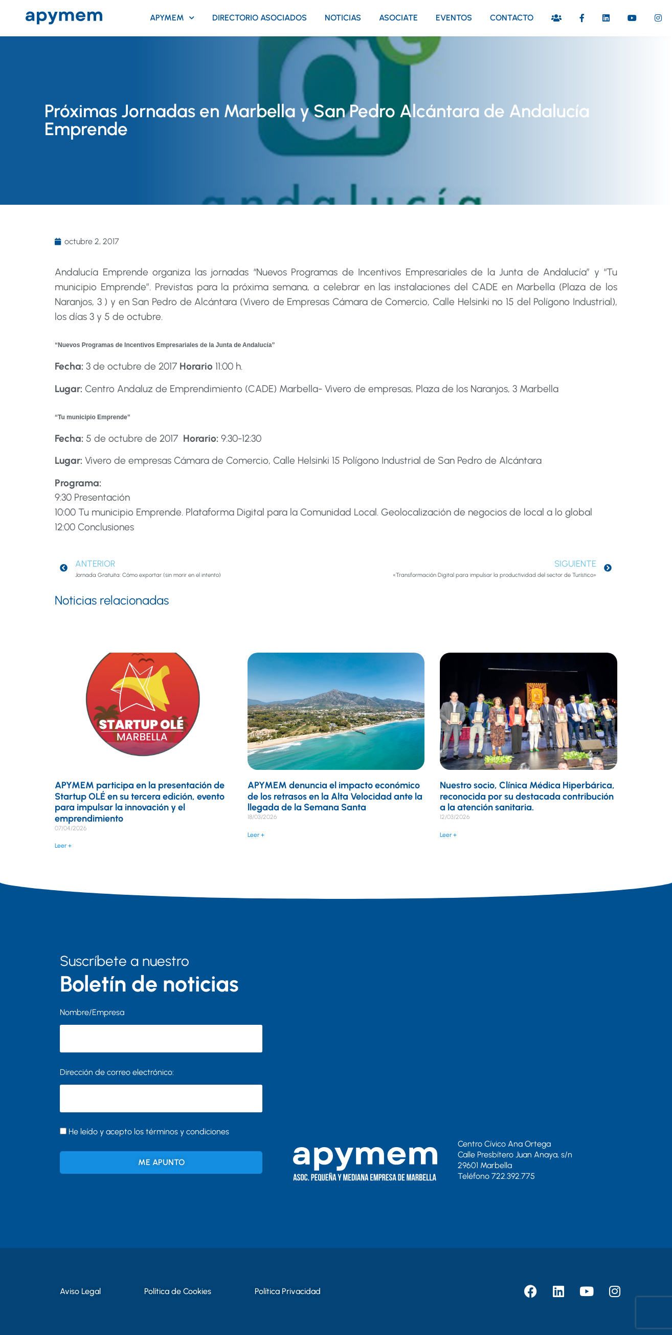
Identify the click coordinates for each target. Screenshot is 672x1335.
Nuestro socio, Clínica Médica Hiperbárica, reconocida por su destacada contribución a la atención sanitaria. (527, 796)
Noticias (343, 18)
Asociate (398, 18)
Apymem (172, 18)
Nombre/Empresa (92, 1012)
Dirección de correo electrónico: (161, 1089)
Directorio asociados (259, 18)
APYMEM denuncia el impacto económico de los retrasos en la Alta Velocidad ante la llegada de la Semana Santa (335, 796)
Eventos (454, 18)
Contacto (511, 18)
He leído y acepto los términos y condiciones (149, 1131)
